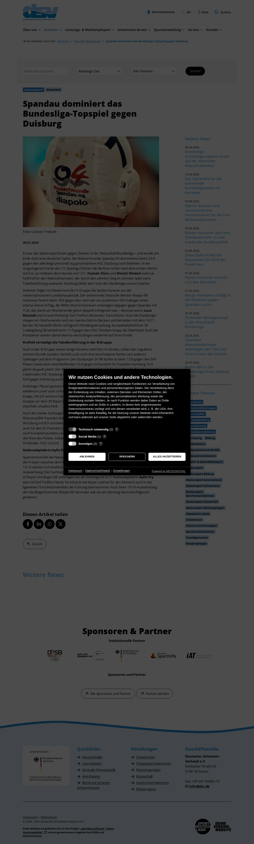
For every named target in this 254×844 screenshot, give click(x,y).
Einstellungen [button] (121, 470)
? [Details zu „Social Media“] (104, 436)
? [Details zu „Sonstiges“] (101, 443)
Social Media (87, 436)
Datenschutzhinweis (97, 470)
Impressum (75, 470)
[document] (127, 399)
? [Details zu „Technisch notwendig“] (116, 429)
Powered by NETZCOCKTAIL (169, 471)
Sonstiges (85, 443)
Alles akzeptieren (167, 456)
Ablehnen (87, 456)
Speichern (127, 456)
